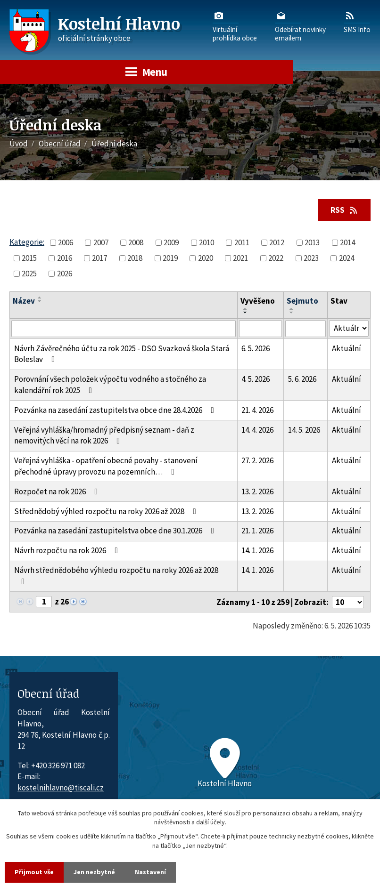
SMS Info (357, 21)
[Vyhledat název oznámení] (123, 328)
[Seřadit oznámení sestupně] (40, 301)
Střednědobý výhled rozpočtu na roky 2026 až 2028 (107, 511)
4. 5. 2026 (255, 379)
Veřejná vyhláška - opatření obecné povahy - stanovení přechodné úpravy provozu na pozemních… (106, 466)
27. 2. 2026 (257, 460)
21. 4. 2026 (257, 410)
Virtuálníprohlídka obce (235, 25)
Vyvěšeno (257, 301)
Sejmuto (302, 301)
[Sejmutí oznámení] (305, 328)
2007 (100, 242)
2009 (171, 242)
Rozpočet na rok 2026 (57, 491)
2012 (276, 242)
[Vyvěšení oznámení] (260, 328)
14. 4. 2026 (257, 430)
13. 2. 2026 (257, 491)
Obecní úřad (60, 143)
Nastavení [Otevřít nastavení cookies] (150, 872)
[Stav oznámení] (349, 328)
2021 (240, 258)
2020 (205, 258)
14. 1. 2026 (257, 550)
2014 (347, 242)
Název (24, 301)
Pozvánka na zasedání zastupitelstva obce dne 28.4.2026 (116, 410)
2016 (64, 258)
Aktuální (346, 348)
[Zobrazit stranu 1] (44, 601)
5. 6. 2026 (302, 379)
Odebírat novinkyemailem (300, 25)
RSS (344, 210)
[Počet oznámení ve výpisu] (348, 602)
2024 (346, 258)
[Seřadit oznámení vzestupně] (40, 297)
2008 (135, 242)
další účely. (211, 822)
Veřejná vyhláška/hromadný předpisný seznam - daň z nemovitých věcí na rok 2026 (104, 435)
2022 (275, 258)
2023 (311, 258)
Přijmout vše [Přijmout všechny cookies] (34, 872)
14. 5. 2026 (304, 430)
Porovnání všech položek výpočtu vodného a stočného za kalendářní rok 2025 (110, 384)
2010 (206, 242)
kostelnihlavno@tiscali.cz (60, 787)
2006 (65, 242)
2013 (312, 242)
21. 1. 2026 (257, 530)
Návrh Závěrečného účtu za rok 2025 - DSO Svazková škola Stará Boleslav (121, 354)
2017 (99, 258)
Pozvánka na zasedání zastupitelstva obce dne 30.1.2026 (116, 530)
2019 (170, 258)
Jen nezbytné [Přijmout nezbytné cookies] (94, 872)
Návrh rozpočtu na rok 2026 (68, 550)
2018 (134, 258)
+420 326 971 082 (58, 765)
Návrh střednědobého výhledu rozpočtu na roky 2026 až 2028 (116, 575)
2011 (241, 242)
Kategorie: (26, 242)
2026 (64, 273)
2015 (29, 258)
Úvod (18, 143)
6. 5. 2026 (255, 348)
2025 (29, 273)
